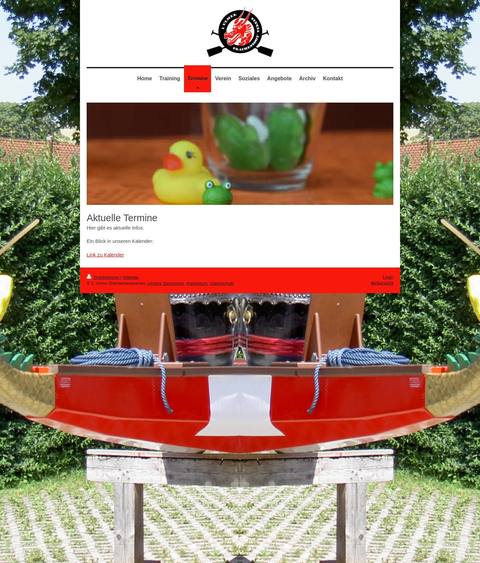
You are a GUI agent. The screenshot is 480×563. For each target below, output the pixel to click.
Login (388, 277)
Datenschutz (222, 283)
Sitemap (131, 277)
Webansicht (382, 283)
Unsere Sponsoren (166, 283)
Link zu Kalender (105, 255)
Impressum (197, 283)
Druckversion (103, 277)
